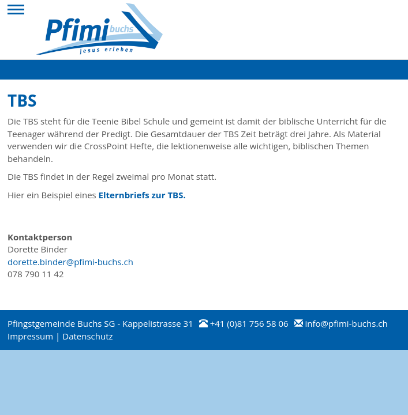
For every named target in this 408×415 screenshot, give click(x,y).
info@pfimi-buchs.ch (346, 323)
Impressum (30, 336)
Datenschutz (87, 336)
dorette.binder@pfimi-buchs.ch (70, 261)
